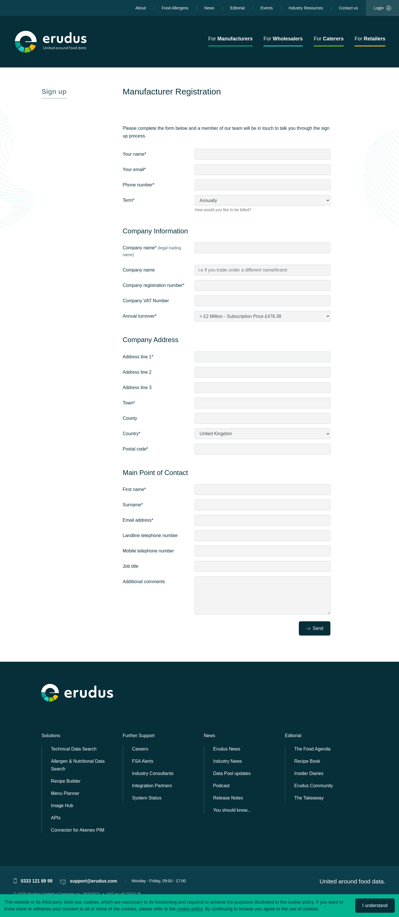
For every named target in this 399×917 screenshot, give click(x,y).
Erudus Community (313, 785)
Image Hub (62, 805)
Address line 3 (137, 387)
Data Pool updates (232, 773)
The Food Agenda (312, 749)
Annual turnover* (140, 316)
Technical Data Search (73, 749)
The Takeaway (309, 797)
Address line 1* (138, 356)
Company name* (152, 251)
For (230, 39)
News (209, 8)
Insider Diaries (308, 773)
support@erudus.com (93, 881)
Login (382, 8)
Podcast (221, 785)
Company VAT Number (146, 300)
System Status (146, 797)
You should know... (232, 810)
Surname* (133, 504)
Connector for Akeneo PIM (77, 830)
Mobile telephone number (148, 550)
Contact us (348, 8)
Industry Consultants (153, 773)
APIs (56, 817)
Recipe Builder (66, 781)
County (130, 418)
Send (314, 628)
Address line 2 (137, 372)
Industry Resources (306, 8)
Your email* (134, 169)
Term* (129, 200)
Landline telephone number (150, 535)
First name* (134, 489)
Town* (129, 402)
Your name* (134, 154)
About (140, 8)
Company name (139, 270)
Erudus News (226, 749)
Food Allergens (175, 8)
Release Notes (228, 797)
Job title (130, 566)
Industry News (227, 761)
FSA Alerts (142, 761)
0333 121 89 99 (36, 881)
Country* (131, 433)
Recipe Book (307, 761)
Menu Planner (65, 793)
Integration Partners (152, 785)
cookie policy (190, 908)
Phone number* (138, 184)
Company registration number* (153, 285)
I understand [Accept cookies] (375, 905)
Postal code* (135, 449)
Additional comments (144, 581)
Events (266, 8)
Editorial (237, 8)
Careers (140, 749)
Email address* (138, 520)
